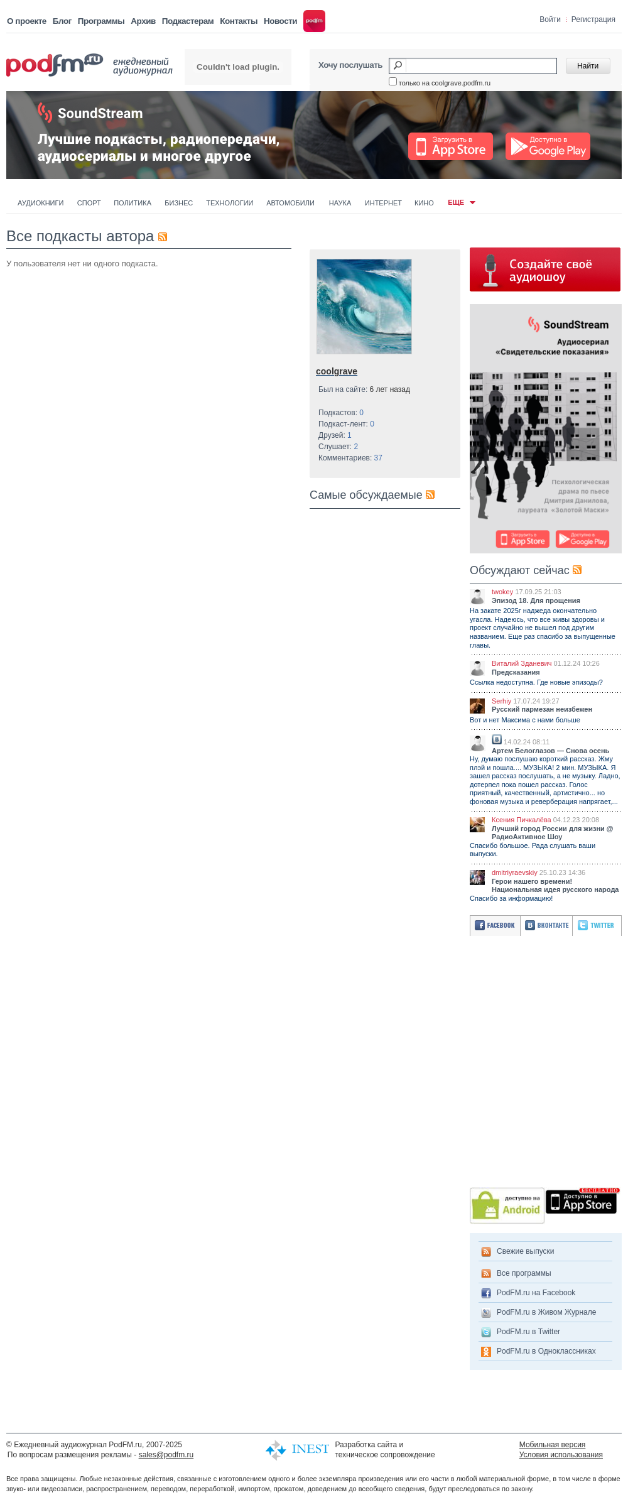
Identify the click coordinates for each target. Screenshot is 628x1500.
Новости (280, 21)
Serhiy (501, 701)
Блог (62, 21)
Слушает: (338, 446)
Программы (101, 21)
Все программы (524, 1273)
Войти (550, 19)
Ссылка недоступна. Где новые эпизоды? (536, 682)
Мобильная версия (552, 1444)
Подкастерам (188, 21)
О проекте (26, 21)
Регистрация (593, 19)
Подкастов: (341, 412)
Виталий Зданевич (521, 663)
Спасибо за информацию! (511, 898)
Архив (143, 21)
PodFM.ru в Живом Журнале (546, 1312)
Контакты (238, 21)
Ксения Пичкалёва (521, 819)
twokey (502, 591)
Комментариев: (350, 458)
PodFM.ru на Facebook (536, 1292)
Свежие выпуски (526, 1251)
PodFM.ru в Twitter (528, 1331)
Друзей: (335, 435)
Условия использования (561, 1454)
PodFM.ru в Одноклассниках (546, 1351)
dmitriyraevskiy (515, 872)
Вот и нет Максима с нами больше (525, 720)
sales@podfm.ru (166, 1454)
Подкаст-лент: (346, 424)
